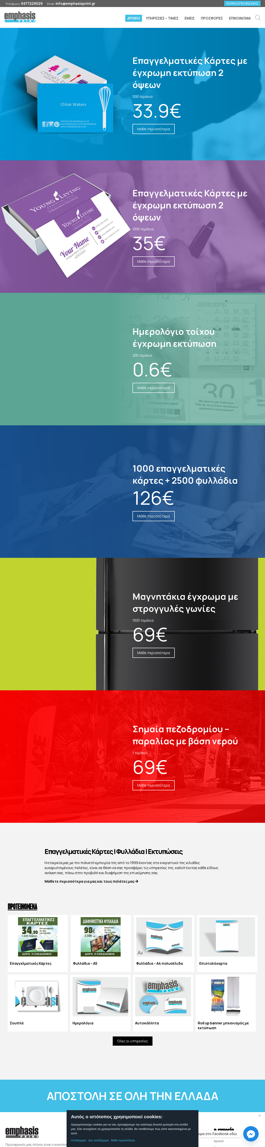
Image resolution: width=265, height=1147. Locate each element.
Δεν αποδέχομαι (98, 1140)
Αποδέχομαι (78, 1140)
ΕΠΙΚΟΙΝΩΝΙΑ (240, 18)
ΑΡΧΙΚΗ (133, 18)
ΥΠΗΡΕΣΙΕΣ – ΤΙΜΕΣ (162, 18)
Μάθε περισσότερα (123, 1140)
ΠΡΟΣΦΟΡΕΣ (212, 18)
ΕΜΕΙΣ (190, 18)
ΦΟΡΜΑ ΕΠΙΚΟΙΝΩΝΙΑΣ (242, 3)
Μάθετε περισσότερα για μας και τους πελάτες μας (91, 881)
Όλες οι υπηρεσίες (132, 1041)
